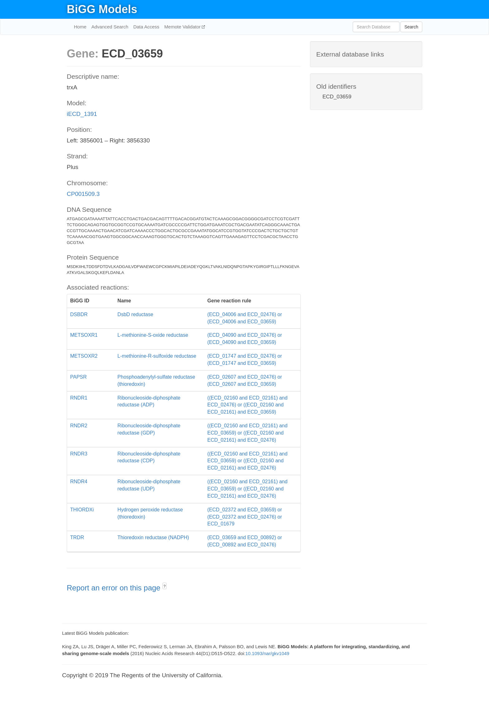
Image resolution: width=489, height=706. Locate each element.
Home (80, 26)
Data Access (146, 26)
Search (411, 26)
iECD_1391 (82, 114)
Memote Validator (183, 26)
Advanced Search (109, 26)
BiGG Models (102, 9)
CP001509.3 (83, 194)
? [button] (164, 586)
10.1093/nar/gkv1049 (267, 653)
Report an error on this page (114, 588)
